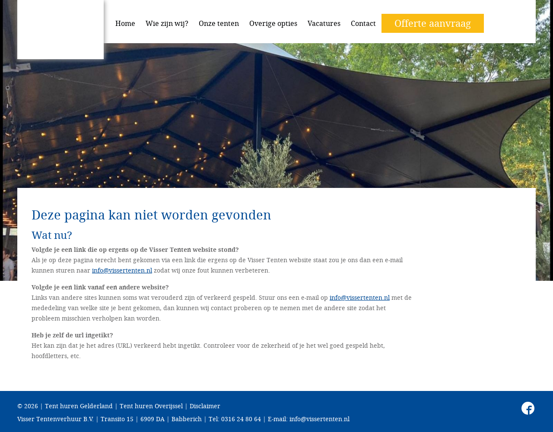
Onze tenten (219, 23)
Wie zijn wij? (167, 23)
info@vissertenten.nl (122, 270)
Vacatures (324, 23)
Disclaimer (205, 406)
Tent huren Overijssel (151, 406)
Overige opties (273, 23)
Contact (363, 23)
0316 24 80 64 (241, 419)
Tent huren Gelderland (79, 406)
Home (125, 23)
